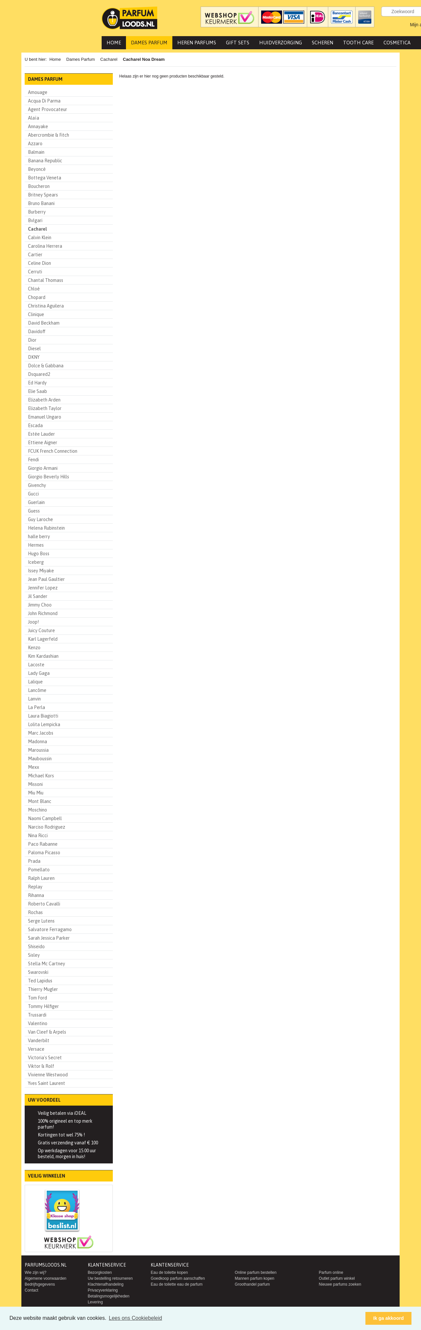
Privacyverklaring (103, 1290)
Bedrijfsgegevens (40, 1284)
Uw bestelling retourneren (110, 1278)
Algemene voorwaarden (45, 1278)
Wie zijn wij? (35, 1272)
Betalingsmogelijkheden (109, 1296)
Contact (31, 1290)
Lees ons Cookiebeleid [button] (135, 1318)
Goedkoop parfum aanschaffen (178, 1278)
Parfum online (331, 1272)
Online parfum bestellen (256, 1272)
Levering (95, 1302)
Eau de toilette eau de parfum (176, 1284)
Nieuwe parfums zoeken (340, 1284)
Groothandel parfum (252, 1284)
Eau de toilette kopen (169, 1272)
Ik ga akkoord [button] (388, 1318)
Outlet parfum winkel (337, 1278)
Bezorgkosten (100, 1272)
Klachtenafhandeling (106, 1284)
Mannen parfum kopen (254, 1278)
